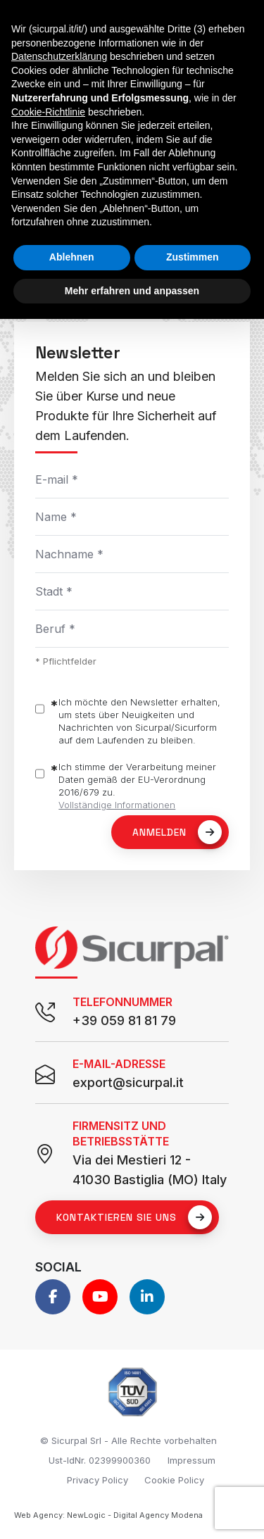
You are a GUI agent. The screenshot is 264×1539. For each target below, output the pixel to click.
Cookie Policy (174, 1479)
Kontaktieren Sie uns (134, 1217)
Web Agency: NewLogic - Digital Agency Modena (108, 1515)
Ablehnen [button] (71, 257)
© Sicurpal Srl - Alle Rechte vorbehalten (128, 1440)
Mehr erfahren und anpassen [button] (132, 290)
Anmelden (177, 832)
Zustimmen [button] (192, 257)
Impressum (191, 1460)
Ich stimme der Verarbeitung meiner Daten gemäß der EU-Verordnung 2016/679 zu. (137, 786)
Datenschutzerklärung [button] (59, 56)
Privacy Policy (97, 1479)
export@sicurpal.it (128, 1082)
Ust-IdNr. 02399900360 (100, 1460)
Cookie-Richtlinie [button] (48, 112)
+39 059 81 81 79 (124, 1020)
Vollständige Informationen (116, 804)
